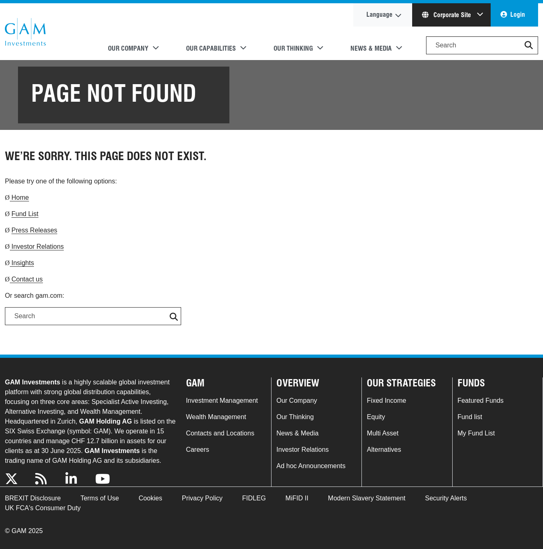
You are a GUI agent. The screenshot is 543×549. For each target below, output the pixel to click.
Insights (22, 262)
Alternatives (384, 449)
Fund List (24, 213)
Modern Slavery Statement (366, 498)
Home (19, 197)
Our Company (296, 400)
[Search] (482, 45)
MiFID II (296, 498)
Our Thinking (295, 416)
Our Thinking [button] (293, 48)
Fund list (470, 416)
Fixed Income (386, 400)
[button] (528, 45)
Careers (197, 449)
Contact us (26, 279)
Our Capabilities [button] (211, 48)
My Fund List (476, 433)
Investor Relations (37, 246)
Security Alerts (446, 498)
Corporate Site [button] (447, 15)
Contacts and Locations (220, 433)
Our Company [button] (128, 48)
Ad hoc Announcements (311, 465)
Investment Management (222, 400)
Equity (376, 416)
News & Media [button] (371, 48)
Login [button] (517, 14)
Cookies (150, 498)
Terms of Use (100, 498)
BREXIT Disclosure (33, 498)
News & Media (297, 433)
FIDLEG (254, 498)
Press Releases (34, 230)
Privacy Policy (202, 498)
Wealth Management (216, 416)
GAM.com (25, 32)
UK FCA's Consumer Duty (43, 507)
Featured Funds (481, 400)
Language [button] (379, 14)
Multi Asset (382, 433)
